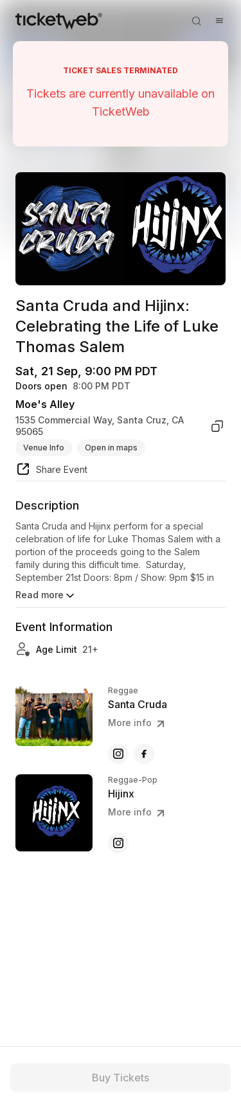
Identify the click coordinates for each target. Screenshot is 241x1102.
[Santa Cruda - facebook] (144, 753)
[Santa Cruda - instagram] (118, 753)
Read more (45, 595)
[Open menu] (219, 20)
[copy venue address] (217, 425)
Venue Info (43, 447)
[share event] (51, 471)
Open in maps (111, 447)
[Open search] (196, 20)
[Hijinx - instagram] (118, 843)
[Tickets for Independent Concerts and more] (58, 20)
